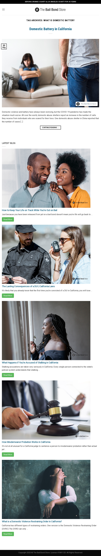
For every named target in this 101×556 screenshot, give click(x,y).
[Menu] (3, 9)
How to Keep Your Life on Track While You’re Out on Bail (29, 210)
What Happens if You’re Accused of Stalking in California (30, 362)
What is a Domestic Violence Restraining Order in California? (32, 521)
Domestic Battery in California (50, 29)
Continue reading (50, 127)
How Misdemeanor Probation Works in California (26, 442)
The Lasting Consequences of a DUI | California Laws (28, 286)
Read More (8, 219)
